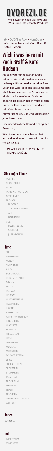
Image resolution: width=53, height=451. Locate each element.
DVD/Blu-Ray (18, 39)
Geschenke (12, 196)
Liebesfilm (12, 342)
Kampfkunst (13, 312)
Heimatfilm (12, 303)
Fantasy (10, 290)
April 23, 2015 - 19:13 (23, 149)
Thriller (11, 385)
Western (11, 402)
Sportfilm (12, 368)
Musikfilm (12, 351)
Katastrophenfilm (17, 316)
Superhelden (14, 364)
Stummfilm (12, 372)
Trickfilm (11, 394)
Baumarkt (14, 217)
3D (7, 252)
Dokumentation (15, 278)
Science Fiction (15, 355)
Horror (10, 295)
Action (10, 260)
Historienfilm (14, 299)
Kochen (10, 178)
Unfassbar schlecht (18, 398)
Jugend (10, 308)
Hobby (10, 187)
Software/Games (18, 208)
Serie (9, 359)
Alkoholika (13, 183)
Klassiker (11, 325)
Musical (11, 346)
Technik (10, 200)
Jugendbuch (15, 234)
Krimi (9, 338)
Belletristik (15, 225)
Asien (9, 269)
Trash (9, 389)
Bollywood (13, 273)
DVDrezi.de (26, 12)
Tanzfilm (11, 376)
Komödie (36, 39)
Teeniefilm (12, 381)
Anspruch (12, 265)
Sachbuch (14, 230)
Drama (11, 152)
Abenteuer (12, 256)
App (10, 212)
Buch (9, 221)
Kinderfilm (12, 320)
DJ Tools (13, 204)
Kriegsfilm (12, 333)
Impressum (12, 439)
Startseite (12, 443)
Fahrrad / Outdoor (17, 191)
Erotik (10, 286)
